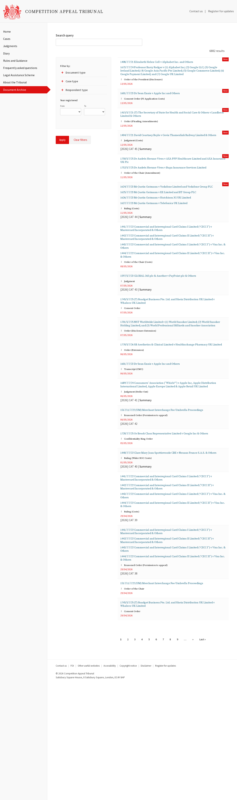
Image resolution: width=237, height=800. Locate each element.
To (85, 106)
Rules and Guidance (15, 60)
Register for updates (221, 11)
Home (7, 31)
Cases (6, 39)
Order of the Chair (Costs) (139, 307)
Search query (65, 35)
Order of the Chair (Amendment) (144, 200)
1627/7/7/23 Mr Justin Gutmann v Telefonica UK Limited (163, 239)
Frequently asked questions (20, 68)
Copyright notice (128, 782)
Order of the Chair (134, 702)
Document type (72, 73)
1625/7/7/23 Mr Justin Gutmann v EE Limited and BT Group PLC (169, 226)
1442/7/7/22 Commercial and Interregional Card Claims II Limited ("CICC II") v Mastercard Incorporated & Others (171, 277)
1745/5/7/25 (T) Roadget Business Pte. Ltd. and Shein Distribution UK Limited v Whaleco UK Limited (171, 349)
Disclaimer (146, 782)
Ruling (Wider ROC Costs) (139, 548)
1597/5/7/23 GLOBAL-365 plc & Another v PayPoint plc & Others (169, 322)
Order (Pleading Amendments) (143, 134)
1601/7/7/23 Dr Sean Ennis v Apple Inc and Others (158, 103)
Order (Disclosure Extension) (141, 387)
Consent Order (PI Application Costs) (146, 109)
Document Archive (14, 90)
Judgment (129, 328)
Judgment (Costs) (134, 160)
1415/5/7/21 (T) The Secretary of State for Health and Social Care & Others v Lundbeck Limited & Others (172, 126)
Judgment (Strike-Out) (137, 463)
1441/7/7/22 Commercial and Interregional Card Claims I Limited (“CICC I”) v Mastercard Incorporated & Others (170, 266)
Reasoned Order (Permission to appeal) (148, 493)
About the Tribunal (15, 82)
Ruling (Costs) (131, 245)
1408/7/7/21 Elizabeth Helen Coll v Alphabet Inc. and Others (167, 62)
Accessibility (110, 782)
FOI (72, 782)
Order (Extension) (134, 413)
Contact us (196, 11)
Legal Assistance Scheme (19, 75)
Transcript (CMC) (133, 433)
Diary (6, 53)
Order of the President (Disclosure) (145, 88)
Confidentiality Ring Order (139, 523)
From (62, 106)
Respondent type (74, 90)
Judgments (10, 46)
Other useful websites (89, 782)
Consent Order (132, 358)
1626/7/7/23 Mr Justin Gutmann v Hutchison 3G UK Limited (166, 232)
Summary (145, 168)
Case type (69, 81)
